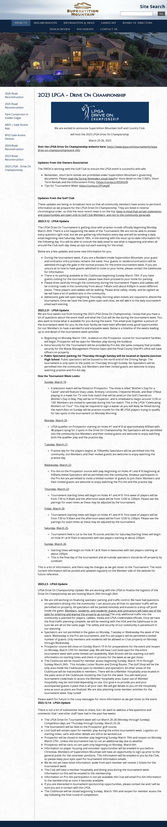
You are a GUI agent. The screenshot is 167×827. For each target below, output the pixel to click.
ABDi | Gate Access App (16, 126)
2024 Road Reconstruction (14, 147)
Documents (85, 29)
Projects (21, 22)
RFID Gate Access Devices (15, 137)
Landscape (108, 22)
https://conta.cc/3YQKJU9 (112, 182)
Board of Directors (137, 22)
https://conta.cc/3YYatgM (94, 186)
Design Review (60, 29)
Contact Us (108, 29)
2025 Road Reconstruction (14, 105)
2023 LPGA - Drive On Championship (18, 168)
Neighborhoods (45, 22)
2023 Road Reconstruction (14, 157)
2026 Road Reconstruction (14, 95)
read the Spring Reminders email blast (91, 178)
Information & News (79, 22)
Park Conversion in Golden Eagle (16, 116)
